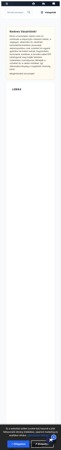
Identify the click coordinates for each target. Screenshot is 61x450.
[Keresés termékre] (16, 12)
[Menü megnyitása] (48, 12)
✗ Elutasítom (42, 444)
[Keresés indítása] (29, 12)
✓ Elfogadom (18, 444)
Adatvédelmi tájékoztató (39, 435)
